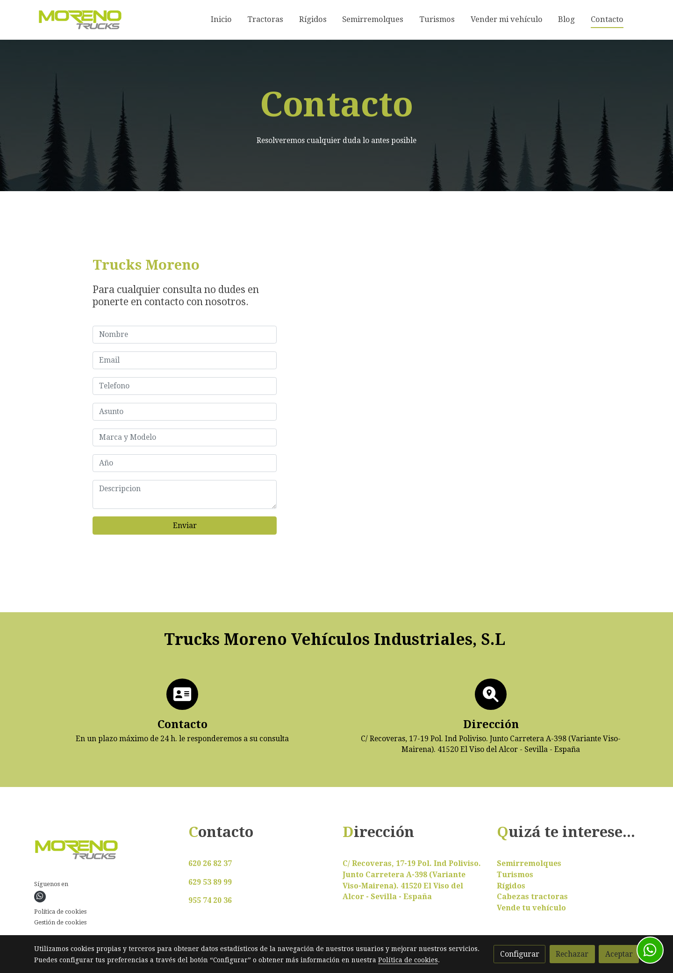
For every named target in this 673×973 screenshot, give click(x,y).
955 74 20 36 (210, 900)
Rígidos (511, 885)
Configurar (519, 954)
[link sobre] (105, 851)
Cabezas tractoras (532, 896)
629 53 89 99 (210, 882)
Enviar (185, 525)
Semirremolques (529, 863)
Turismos (515, 874)
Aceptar (619, 954)
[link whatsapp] (40, 896)
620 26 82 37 (210, 863)
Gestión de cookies (60, 922)
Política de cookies (60, 911)
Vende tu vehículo (531, 907)
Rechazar (572, 954)
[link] (80, 19)
